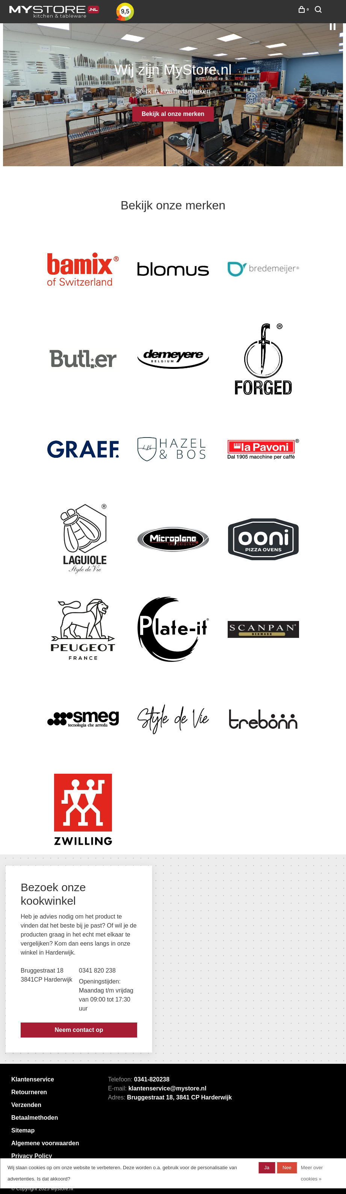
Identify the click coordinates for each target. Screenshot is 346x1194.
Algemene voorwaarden (45, 1143)
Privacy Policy (31, 1156)
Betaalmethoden (34, 1117)
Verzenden (26, 1105)
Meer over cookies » (312, 1173)
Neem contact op (79, 1030)
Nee (287, 1167)
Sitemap (23, 1130)
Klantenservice (32, 1079)
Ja (266, 1167)
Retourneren (29, 1092)
